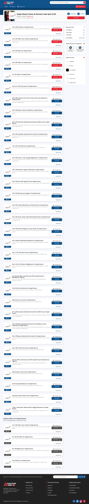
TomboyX (49, 490)
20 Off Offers (72, 485)
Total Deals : (69, 34)
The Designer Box (52, 495)
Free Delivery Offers (74, 488)
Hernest (49, 488)
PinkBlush (70, 61)
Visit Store (76, 17)
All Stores (71, 490)
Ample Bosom (30, 16)
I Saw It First (70, 78)
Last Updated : (69, 37)
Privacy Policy (29, 488)
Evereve (69, 65)
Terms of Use (29, 490)
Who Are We (28, 485)
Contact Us (21, 6)
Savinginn (19, 16)
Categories (80, 6)
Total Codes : (69, 32)
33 (83, 30)
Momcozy (49, 485)
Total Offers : (69, 30)
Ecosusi (49, 492)
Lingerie (24, 16)
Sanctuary (70, 74)
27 (83, 34)
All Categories (72, 492)
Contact (27, 492)
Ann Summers (71, 70)
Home (6, 6)
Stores (12, 6)
